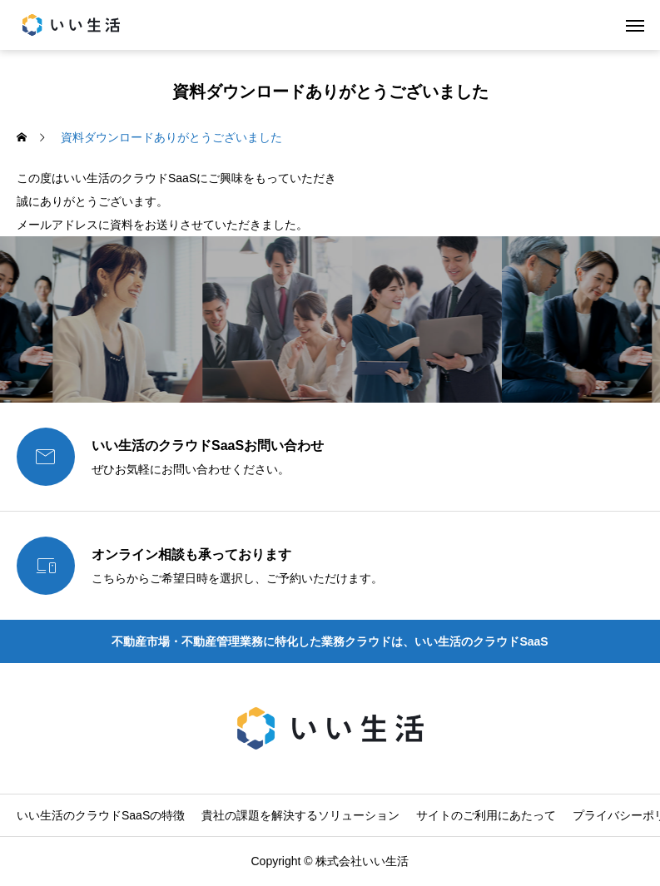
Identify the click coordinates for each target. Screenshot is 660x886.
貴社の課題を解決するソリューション (300, 815)
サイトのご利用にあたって (486, 815)
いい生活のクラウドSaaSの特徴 (101, 815)
